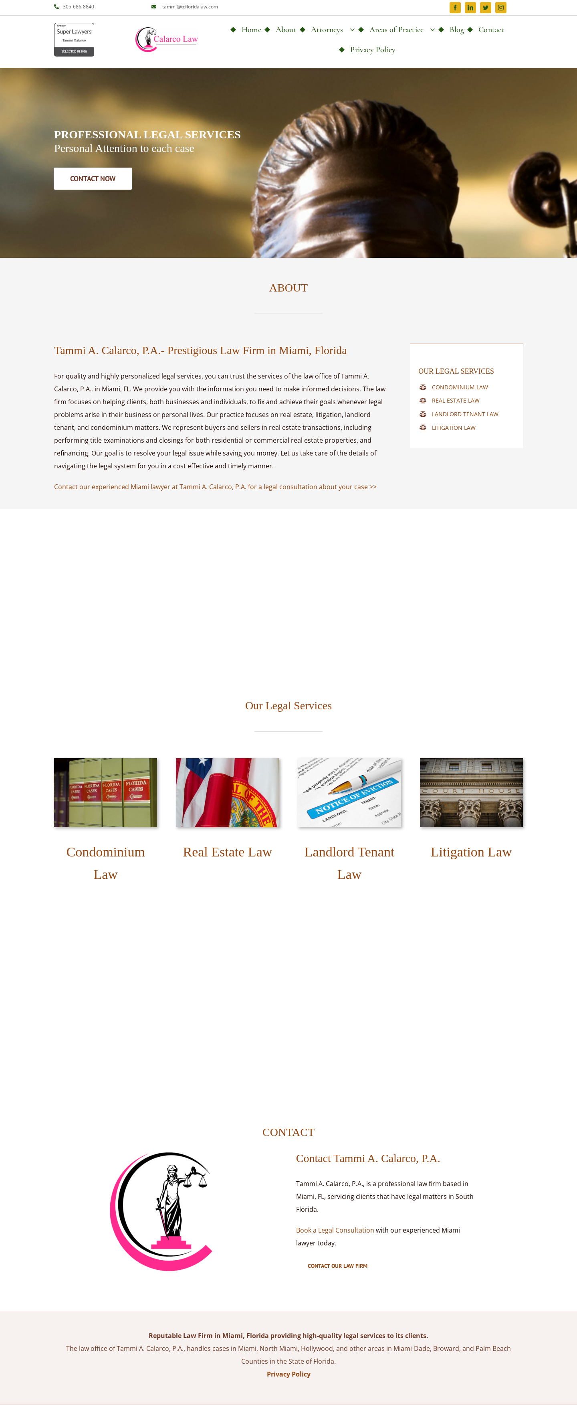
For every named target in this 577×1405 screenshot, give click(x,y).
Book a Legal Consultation (335, 1230)
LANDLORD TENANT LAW (465, 414)
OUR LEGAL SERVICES (456, 371)
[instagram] (500, 7)
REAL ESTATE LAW (456, 400)
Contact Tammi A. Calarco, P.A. (368, 1158)
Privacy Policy (289, 1374)
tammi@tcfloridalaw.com (190, 6)
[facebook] (455, 7)
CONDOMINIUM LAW (460, 387)
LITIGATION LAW (454, 427)
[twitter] (485, 7)
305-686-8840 (78, 6)
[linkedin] (470, 7)
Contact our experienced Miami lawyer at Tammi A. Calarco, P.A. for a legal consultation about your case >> (215, 486)
